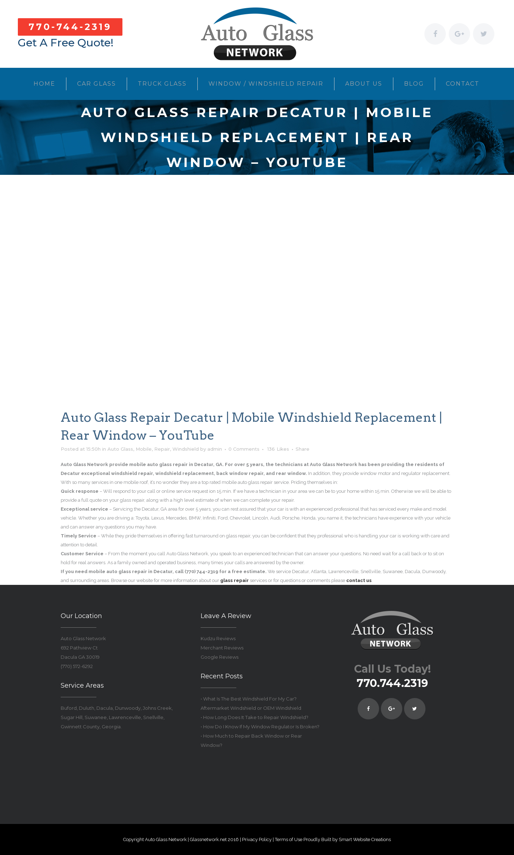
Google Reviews (219, 657)
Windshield (185, 449)
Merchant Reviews (222, 648)
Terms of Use (288, 839)
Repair (162, 449)
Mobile (144, 449)
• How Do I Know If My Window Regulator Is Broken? (260, 726)
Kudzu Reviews (218, 638)
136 (278, 448)
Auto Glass (120, 449)
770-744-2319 (70, 26)
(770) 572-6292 (77, 666)
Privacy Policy (257, 839)
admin (214, 449)
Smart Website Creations (365, 839)
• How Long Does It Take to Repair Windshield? (254, 717)
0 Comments (243, 449)
